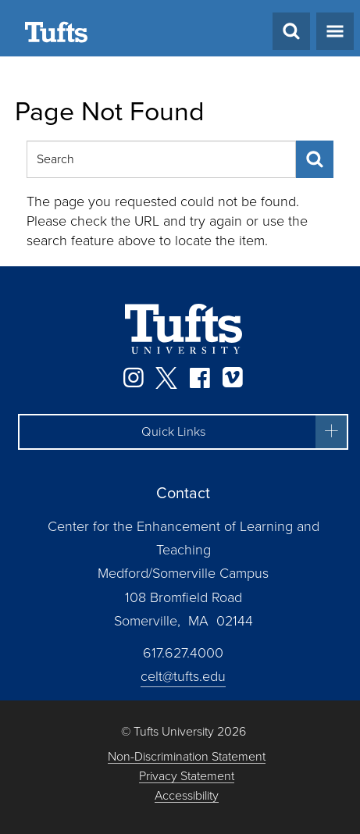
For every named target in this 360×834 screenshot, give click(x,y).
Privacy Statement (186, 776)
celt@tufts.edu (183, 676)
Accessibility (187, 796)
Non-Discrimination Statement (187, 757)
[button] (183, 432)
